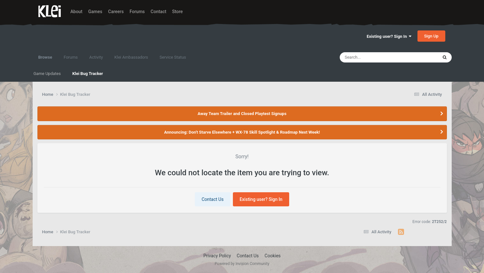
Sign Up (431, 36)
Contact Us (213, 199)
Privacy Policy (217, 255)
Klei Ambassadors (131, 57)
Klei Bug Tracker (87, 73)
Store (177, 11)
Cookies (273, 255)
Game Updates (47, 73)
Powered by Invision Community (242, 263)
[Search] (373, 57)
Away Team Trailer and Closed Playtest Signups (242, 113)
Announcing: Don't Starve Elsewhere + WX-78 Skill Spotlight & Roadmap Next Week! (242, 132)
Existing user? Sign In (389, 36)
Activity (96, 57)
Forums (137, 11)
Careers (116, 11)
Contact (158, 11)
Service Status (173, 57)
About (76, 11)
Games (95, 11)
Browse (45, 60)
